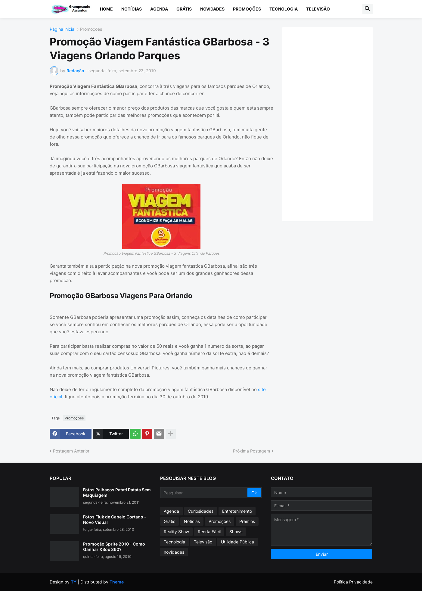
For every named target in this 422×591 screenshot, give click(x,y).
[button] (367, 9)
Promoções (247, 8)
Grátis (184, 8)
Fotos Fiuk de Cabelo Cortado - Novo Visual (114, 519)
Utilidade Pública (237, 541)
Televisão (318, 8)
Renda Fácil (209, 531)
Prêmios (247, 521)
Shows (235, 531)
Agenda (159, 8)
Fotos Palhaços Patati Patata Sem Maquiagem (117, 492)
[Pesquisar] (204, 492)
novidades (174, 552)
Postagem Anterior (71, 450)
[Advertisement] (333, 123)
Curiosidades (200, 511)
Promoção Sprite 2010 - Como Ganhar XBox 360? (114, 546)
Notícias (131, 8)
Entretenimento (237, 511)
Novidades (212, 8)
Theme (117, 581)
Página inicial (62, 29)
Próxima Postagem (251, 450)
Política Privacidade (353, 581)
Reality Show (176, 531)
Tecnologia (283, 8)
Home (106, 8)
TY (73, 581)
